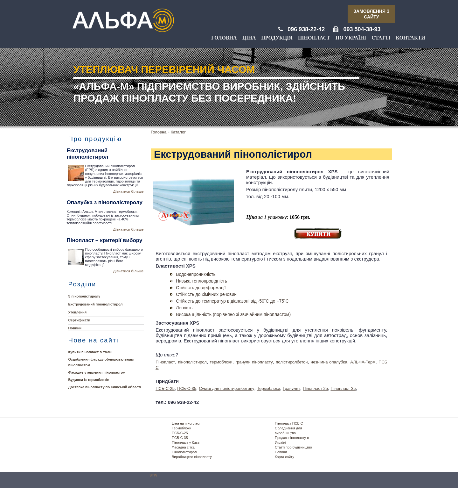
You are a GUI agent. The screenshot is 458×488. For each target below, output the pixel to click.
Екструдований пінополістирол (95, 304)
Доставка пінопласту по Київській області (104, 387)
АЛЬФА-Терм (362, 362)
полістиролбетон (292, 362)
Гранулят (291, 388)
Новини (75, 328)
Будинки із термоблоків (88, 380)
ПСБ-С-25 (165, 388)
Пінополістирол (184, 452)
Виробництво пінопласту (192, 457)
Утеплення (77, 312)
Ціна (249, 37)
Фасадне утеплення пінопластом (97, 372)
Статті (380, 37)
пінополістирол (192, 362)
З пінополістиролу (84, 296)
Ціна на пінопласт (186, 423)
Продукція (277, 37)
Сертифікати (79, 320)
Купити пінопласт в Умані (90, 352)
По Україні (351, 37)
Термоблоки (268, 388)
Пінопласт (314, 37)
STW (153, 475)
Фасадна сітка (183, 447)
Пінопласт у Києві (186, 442)
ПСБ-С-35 (186, 388)
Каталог (178, 132)
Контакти (410, 37)
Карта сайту (284, 457)
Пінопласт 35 (343, 388)
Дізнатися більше (128, 191)
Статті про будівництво (293, 447)
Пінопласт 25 (315, 388)
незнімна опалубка (329, 362)
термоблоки (221, 362)
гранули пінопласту (254, 362)
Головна (224, 37)
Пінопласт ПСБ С (289, 423)
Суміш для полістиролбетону (226, 388)
